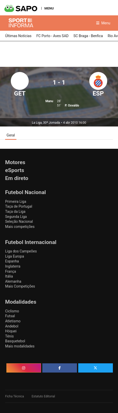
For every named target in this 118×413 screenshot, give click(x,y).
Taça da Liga (15, 211)
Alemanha (13, 281)
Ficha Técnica (14, 396)
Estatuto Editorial (43, 396)
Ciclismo (12, 311)
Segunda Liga (16, 217)
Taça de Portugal (18, 206)
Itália (9, 276)
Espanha (12, 261)
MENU (49, 8)
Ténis (9, 336)
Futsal (10, 316)
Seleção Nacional (19, 221)
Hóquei (10, 331)
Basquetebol (15, 341)
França (10, 271)
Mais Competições (20, 286)
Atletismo (13, 321)
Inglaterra (12, 266)
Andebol (11, 326)
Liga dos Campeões (21, 251)
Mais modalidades (20, 346)
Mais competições (20, 227)
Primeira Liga (15, 201)
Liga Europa (14, 256)
